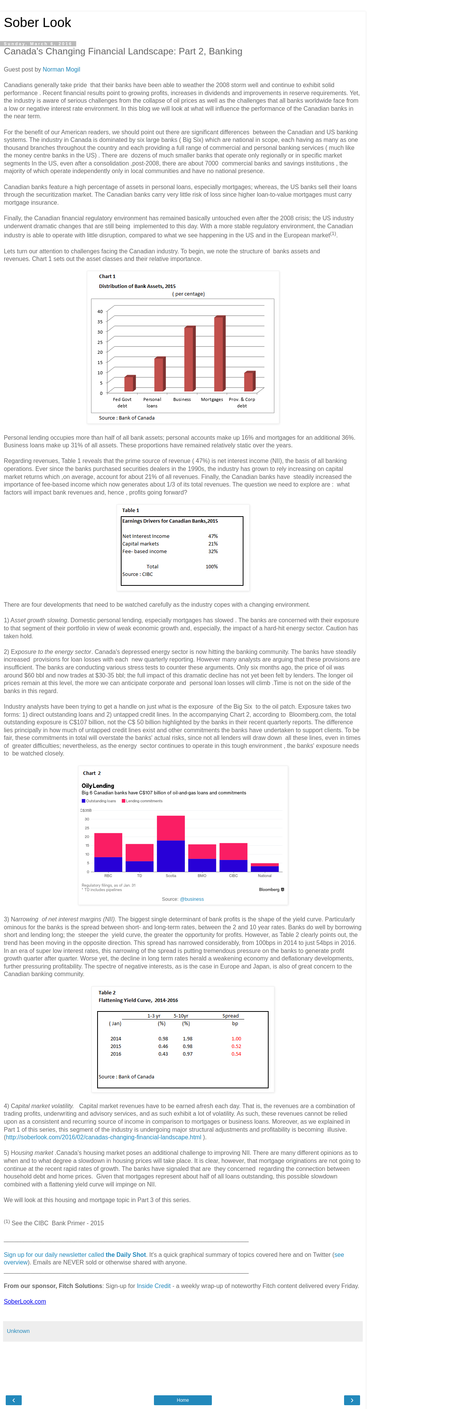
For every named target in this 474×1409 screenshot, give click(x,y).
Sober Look (37, 22)
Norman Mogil (61, 69)
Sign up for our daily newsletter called (75, 1255)
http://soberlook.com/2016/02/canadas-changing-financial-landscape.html (103, 1137)
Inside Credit (154, 1286)
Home (183, 1400)
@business (192, 899)
